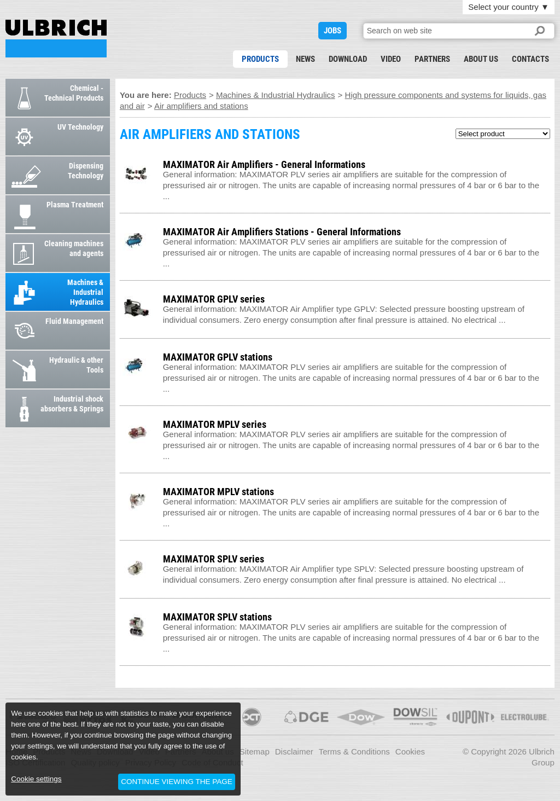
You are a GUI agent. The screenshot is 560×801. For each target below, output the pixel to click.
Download (348, 59)
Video (391, 59)
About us (481, 59)
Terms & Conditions (354, 751)
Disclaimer (294, 751)
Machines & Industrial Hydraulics (275, 95)
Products (260, 59)
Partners (432, 59)
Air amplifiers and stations (201, 106)
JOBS (332, 31)
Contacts (530, 59)
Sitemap (255, 751)
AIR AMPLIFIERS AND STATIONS (56, 38)
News (305, 59)
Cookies (410, 751)
